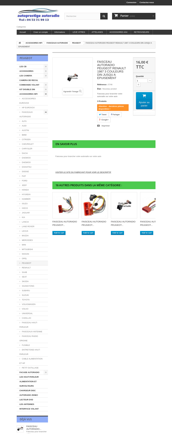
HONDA (25, 190)
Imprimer (106, 126)
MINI (23, 245)
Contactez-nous (147, 2)
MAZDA (25, 235)
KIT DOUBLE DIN (27, 89)
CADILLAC (26, 318)
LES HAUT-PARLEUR (29, 377)
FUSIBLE (25, 345)
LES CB (23, 66)
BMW (24, 135)
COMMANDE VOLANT (29, 85)
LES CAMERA (25, 76)
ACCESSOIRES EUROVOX (27, 100)
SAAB (24, 272)
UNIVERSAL (27, 313)
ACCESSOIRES (26, 71)
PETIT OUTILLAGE (30, 368)
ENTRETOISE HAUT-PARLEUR (29, 352)
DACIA (24, 153)
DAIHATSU (26, 167)
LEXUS (24, 231)
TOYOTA (25, 300)
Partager (115, 114)
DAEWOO (26, 158)
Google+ (104, 120)
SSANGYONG (27, 286)
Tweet (102, 114)
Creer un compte (41, 32)
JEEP (24, 185)
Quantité (140, 76)
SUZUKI (25, 295)
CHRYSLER (26, 149)
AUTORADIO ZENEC (28, 395)
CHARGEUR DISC (27, 390)
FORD (24, 181)
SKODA (25, 281)
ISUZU (24, 203)
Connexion (131, 2)
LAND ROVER (27, 226)
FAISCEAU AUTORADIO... (33, 427)
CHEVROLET (27, 144)
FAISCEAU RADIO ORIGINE (28, 338)
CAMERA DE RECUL (28, 80)
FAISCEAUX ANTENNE (31, 331)
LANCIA (25, 222)
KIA (23, 217)
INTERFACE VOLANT (29, 409)
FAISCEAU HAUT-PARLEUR (28, 324)
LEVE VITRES (79, 32)
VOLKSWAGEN (28, 304)
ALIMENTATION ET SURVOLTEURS (28, 383)
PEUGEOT (26, 263)
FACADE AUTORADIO (29, 372)
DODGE (25, 171)
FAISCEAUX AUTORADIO (26, 114)
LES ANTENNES (26, 404)
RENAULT (26, 268)
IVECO (24, 208)
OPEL (24, 258)
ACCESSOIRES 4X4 (118, 32)
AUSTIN (25, 130)
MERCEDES (27, 240)
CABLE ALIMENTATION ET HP (31, 361)
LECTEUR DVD (26, 400)
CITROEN (26, 139)
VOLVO (24, 309)
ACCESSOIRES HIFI (28, 94)
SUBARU (25, 290)
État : (99, 89)
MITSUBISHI (27, 249)
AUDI (24, 126)
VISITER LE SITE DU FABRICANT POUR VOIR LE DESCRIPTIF (83, 172)
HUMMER (26, 199)
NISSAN (25, 254)
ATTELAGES (97, 32)
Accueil (23, 32)
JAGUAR (25, 213)
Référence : (102, 84)
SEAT (24, 277)
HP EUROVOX (28, 107)
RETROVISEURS (141, 32)
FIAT (23, 176)
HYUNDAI (26, 194)
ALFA (24, 121)
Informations (59, 32)
